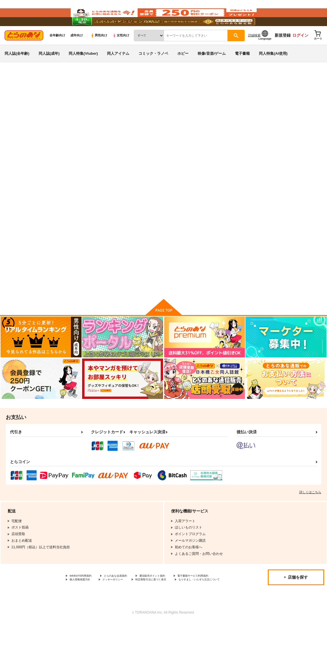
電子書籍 (242, 70)
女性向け (120, 52)
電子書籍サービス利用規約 (90, 606)
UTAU (42, 111)
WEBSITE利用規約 (84, 601)
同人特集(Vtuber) (83, 70)
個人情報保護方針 (136, 606)
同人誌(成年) (49, 70)
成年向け (76, 52)
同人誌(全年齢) (17, 70)
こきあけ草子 (147, 122)
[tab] (97, 180)
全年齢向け (57, 52)
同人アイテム (118, 70)
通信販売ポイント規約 (171, 601)
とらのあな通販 (15, 95)
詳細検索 (254, 52)
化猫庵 (166, 122)
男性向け (98, 52)
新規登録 (283, 52)
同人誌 (37, 95)
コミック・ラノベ (153, 70)
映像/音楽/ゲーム (212, 70)
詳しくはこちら (310, 516)
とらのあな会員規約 (126, 601)
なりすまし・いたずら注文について (150, 610)
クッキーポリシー (176, 606)
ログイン (300, 52)
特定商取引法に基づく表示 (90, 610)
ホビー (183, 70)
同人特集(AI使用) (273, 70)
